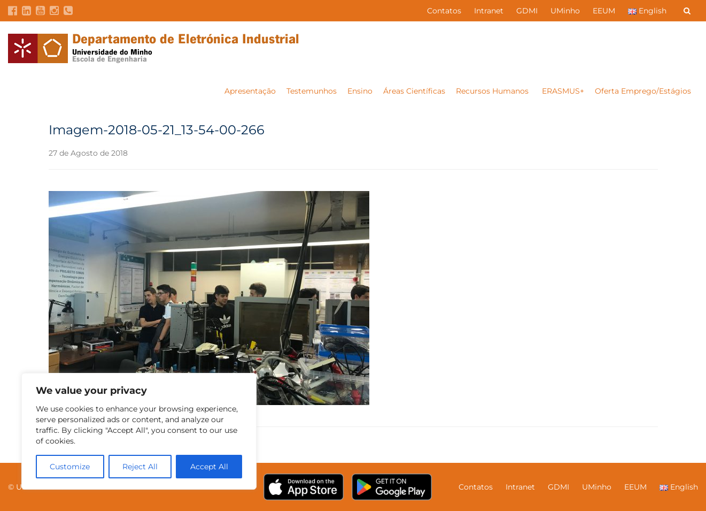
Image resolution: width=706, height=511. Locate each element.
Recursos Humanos (493, 91)
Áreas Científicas (414, 91)
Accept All (209, 466)
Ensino (360, 91)
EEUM (604, 11)
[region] (139, 431)
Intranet (488, 11)
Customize (70, 466)
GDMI (527, 11)
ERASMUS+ (563, 91)
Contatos (444, 11)
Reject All (140, 466)
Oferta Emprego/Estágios (644, 91)
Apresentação (250, 91)
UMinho (565, 11)
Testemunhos (311, 91)
